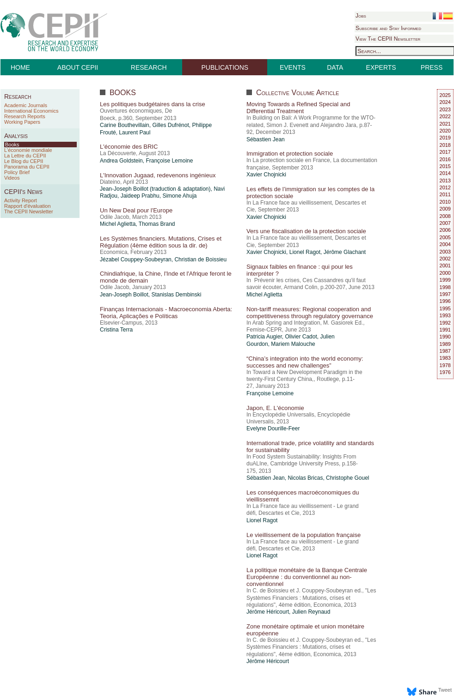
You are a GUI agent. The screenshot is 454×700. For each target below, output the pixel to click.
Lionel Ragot (304, 252)
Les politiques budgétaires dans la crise (152, 104)
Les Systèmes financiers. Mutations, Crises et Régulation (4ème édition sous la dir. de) (160, 242)
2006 (445, 230)
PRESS (431, 67)
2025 (445, 95)
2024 (445, 102)
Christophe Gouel (347, 478)
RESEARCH (149, 67)
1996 (445, 301)
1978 (445, 365)
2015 (445, 166)
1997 (445, 294)
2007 (445, 223)
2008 (445, 216)
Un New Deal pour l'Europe (136, 210)
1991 (445, 329)
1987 (445, 351)
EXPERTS (381, 67)
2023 (445, 109)
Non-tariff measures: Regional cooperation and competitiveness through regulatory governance (309, 313)
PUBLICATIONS (225, 67)
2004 (445, 244)
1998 (445, 287)
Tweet (445, 690)
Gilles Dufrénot (170, 125)
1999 (445, 280)
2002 (445, 258)
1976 (445, 372)
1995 (445, 308)
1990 (445, 336)
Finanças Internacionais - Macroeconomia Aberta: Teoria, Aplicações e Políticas (166, 313)
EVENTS (293, 67)
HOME (20, 67)
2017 (445, 152)
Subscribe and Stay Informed (388, 28)
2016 (445, 159)
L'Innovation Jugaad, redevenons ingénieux (157, 175)
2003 (445, 251)
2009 (445, 208)
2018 (445, 145)
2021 (445, 124)
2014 (445, 173)
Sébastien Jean (265, 139)
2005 (445, 237)
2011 (445, 194)
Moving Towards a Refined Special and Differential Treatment (298, 108)
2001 (445, 265)
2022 (445, 116)
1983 (445, 358)
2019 (445, 137)
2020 (445, 130)
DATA (335, 67)
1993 (445, 315)
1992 (445, 323)
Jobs (361, 15)
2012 (445, 187)
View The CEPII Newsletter (388, 39)
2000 (445, 273)
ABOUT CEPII (77, 67)
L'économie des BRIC (129, 146)
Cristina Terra (116, 329)
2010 (445, 202)
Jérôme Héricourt (267, 612)
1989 (445, 344)
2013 (445, 180)
